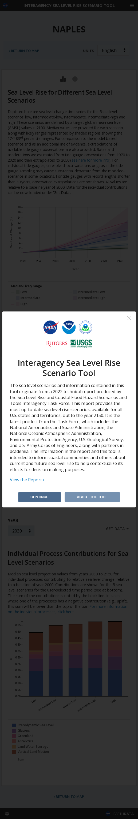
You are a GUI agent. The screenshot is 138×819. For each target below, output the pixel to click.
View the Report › (27, 480)
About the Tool (92, 497)
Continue (39, 497)
